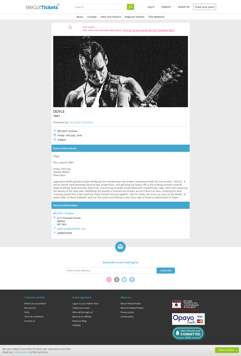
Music (80, 16)
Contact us (29, 320)
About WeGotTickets (130, 303)
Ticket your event (205, 7)
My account (30, 307)
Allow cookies (226, 349)
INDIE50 (76, 325)
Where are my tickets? (35, 303)
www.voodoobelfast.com (71, 228)
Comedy (92, 16)
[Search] (130, 7)
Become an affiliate (81, 316)
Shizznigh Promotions (81, 122)
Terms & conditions (34, 316)
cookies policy (21, 352)
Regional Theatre (134, 16)
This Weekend (156, 16)
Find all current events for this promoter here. (149, 30)
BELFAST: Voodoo (63, 213)
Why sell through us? (82, 312)
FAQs (26, 312)
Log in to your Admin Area (85, 303)
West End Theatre (111, 16)
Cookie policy (127, 316)
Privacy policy (127, 312)
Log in (150, 6)
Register (166, 6)
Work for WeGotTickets (131, 307)
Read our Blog (79, 320)
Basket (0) (183, 6)
